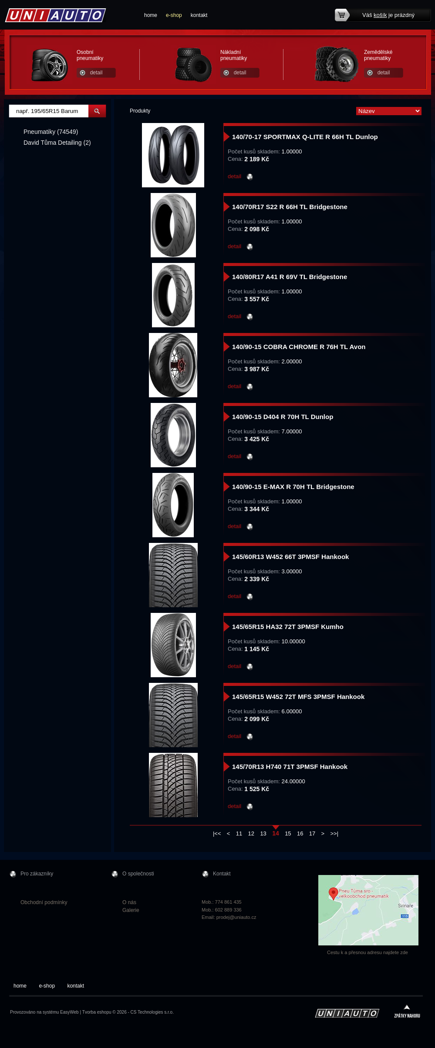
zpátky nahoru (407, 1012)
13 (263, 833)
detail (96, 73)
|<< (217, 833)
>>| (334, 833)
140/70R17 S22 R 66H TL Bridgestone (289, 206)
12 (251, 833)
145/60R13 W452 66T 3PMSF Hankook (290, 556)
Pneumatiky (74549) (51, 131)
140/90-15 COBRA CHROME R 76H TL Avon (298, 346)
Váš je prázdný (388, 15)
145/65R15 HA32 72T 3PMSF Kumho (288, 626)
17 (312, 833)
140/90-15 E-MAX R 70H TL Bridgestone (293, 486)
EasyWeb (69, 1012)
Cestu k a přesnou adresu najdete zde (367, 952)
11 (239, 833)
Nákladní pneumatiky (233, 55)
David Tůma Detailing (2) (57, 142)
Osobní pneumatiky (90, 55)
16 (300, 833)
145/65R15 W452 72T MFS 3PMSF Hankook (298, 696)
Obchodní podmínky (43, 902)
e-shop (174, 15)
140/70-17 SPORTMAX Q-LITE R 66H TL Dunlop (305, 136)
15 (288, 833)
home (150, 15)
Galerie (130, 910)
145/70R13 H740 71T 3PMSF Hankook (289, 766)
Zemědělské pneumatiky (378, 55)
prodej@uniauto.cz (236, 917)
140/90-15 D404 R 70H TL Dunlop (282, 416)
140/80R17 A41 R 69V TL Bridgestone (289, 276)
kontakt (199, 15)
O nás (129, 902)
